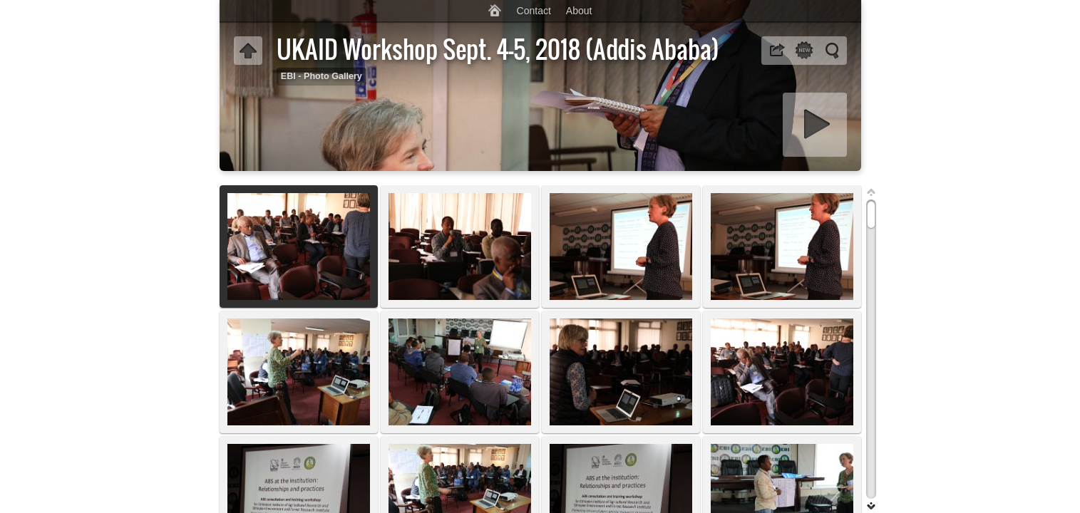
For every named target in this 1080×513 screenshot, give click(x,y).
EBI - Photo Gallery (321, 76)
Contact (534, 10)
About (579, 10)
